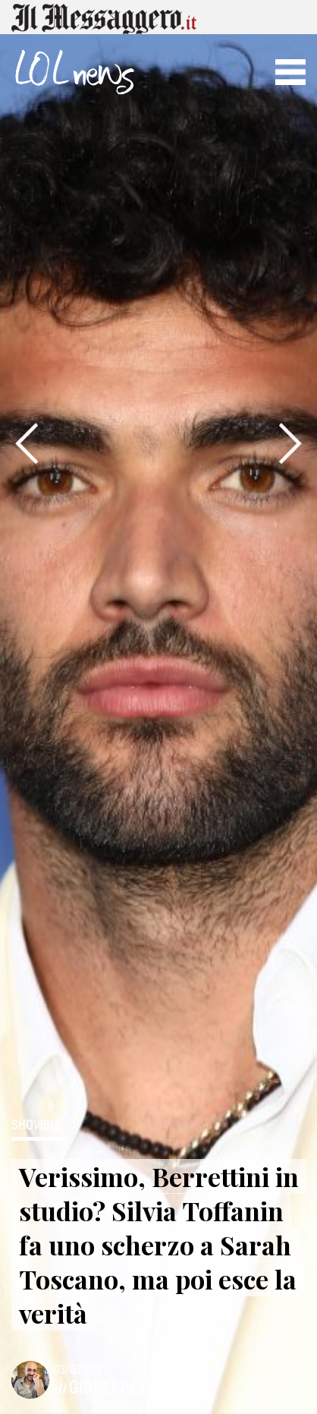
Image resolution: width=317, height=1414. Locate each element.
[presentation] (26, 443)
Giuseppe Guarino (137, 1388)
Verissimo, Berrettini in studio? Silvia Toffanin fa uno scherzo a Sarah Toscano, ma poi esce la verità (159, 1245)
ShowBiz (35, 1125)
